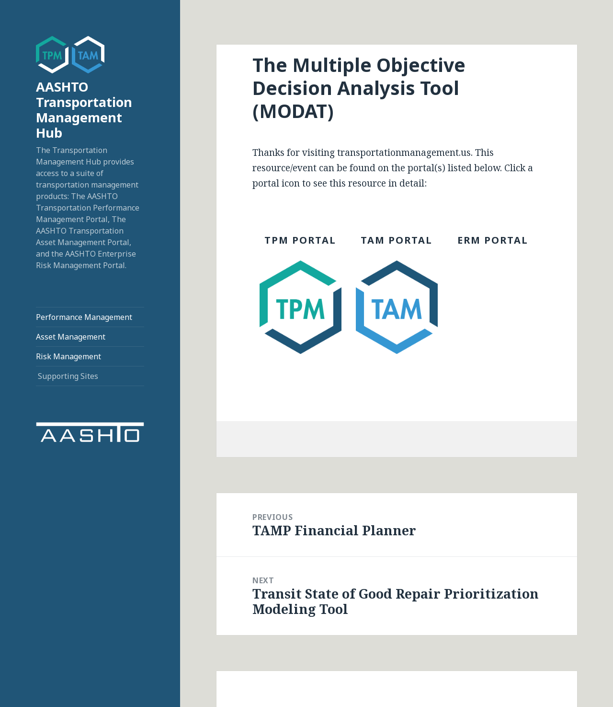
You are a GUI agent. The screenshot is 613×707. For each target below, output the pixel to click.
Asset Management (70, 336)
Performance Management (84, 317)
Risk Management (68, 356)
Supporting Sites (68, 376)
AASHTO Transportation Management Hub (84, 109)
